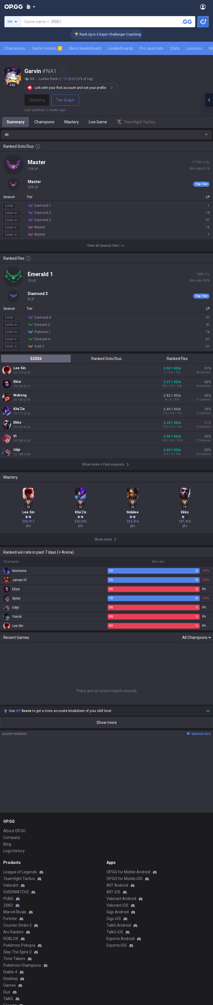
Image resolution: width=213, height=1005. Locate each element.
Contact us (12, 944)
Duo (6, 870)
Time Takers (14, 836)
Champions (14, 48)
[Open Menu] (203, 6)
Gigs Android (117, 790)
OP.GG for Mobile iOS (124, 756)
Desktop (10, 856)
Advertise (114, 924)
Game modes (47, 48)
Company (11, 715)
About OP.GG (14, 709)
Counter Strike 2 (17, 803)
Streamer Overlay (18, 896)
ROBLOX (10, 816)
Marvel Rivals (14, 790)
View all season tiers (106, 245)
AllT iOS (113, 770)
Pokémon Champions (22, 843)
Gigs (7, 890)
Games (9, 863)
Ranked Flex (177, 358)
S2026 (36, 358)
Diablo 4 (10, 850)
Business (114, 918)
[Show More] (30, 6)
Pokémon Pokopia (19, 823)
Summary (15, 122)
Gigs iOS (113, 796)
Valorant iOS (117, 783)
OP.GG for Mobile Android (128, 750)
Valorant (10, 763)
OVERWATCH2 (16, 770)
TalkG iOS (114, 810)
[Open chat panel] (209, 100)
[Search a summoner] (187, 21)
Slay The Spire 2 (17, 830)
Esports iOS (116, 823)
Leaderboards (120, 48)
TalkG (8, 876)
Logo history (14, 729)
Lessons (194, 48)
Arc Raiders (13, 810)
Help (7, 931)
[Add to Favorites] (63, 71)
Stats (175, 48)
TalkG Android (118, 803)
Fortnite (10, 796)
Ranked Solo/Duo (106, 358)
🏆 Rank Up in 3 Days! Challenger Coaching (116, 34)
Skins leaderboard (85, 48)
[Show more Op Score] (208, 589)
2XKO (8, 783)
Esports (10, 883)
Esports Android (120, 816)
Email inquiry (14, 938)
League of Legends (20, 750)
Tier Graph (65, 100)
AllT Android (117, 763)
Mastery (71, 122)
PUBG (8, 776)
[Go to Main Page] (13, 6)
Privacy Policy (16, 918)
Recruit (112, 931)
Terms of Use (15, 924)
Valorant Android (121, 776)
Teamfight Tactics (19, 756)
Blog (7, 722)
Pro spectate (151, 48)
